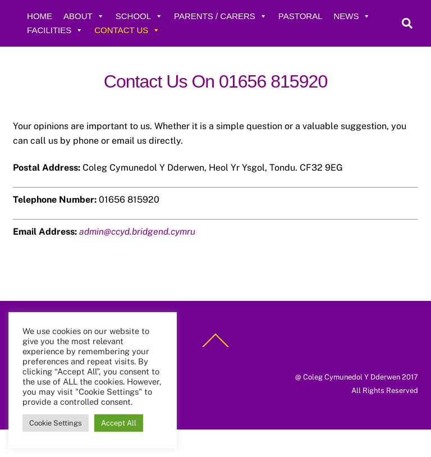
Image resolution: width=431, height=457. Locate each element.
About (83, 16)
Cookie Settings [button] (55, 423)
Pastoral (300, 16)
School (139, 16)
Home (39, 16)
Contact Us (127, 30)
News (351, 16)
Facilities (55, 30)
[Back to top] (215, 346)
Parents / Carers (220, 16)
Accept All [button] (118, 423)
